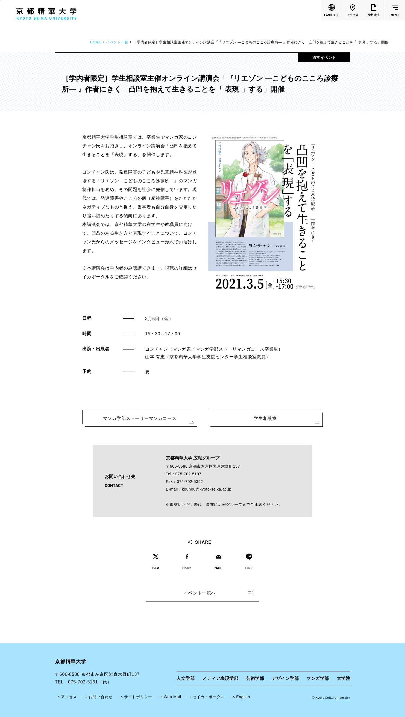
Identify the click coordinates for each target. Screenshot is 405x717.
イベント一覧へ (218, 593)
